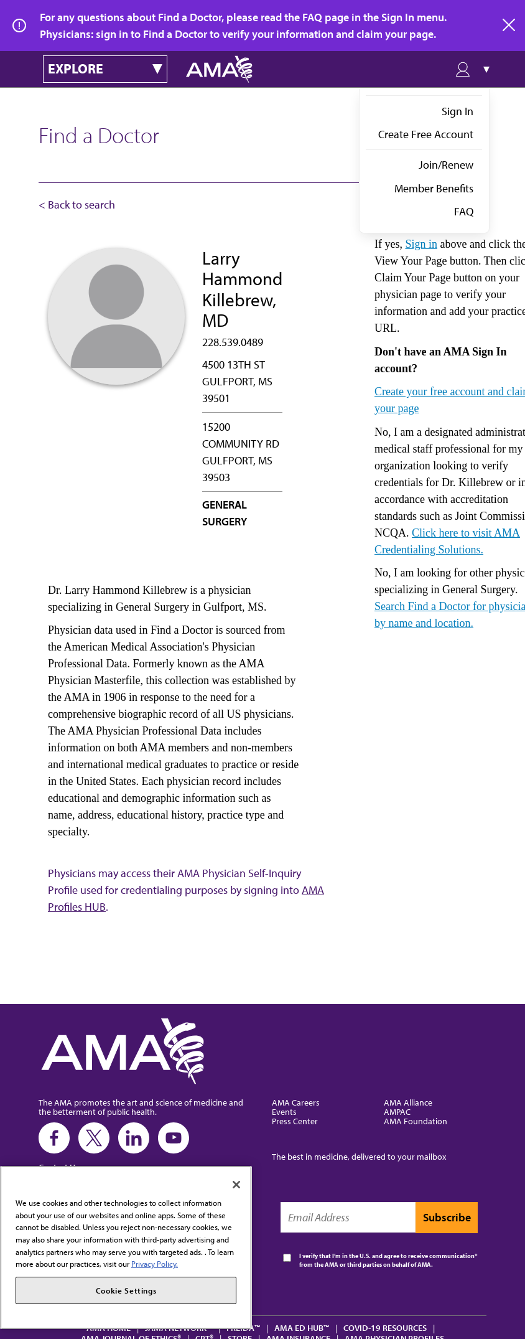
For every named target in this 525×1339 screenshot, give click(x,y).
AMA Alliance (408, 1102)
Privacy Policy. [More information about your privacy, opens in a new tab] (154, 1264)
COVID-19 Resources (385, 1327)
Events (284, 1111)
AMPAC (397, 1111)
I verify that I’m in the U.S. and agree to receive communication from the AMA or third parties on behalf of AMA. (387, 1260)
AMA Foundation (415, 1121)
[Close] (236, 1184)
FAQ (463, 211)
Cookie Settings (126, 1290)
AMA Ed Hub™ (301, 1327)
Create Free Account (425, 134)
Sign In (457, 111)
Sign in (421, 244)
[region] (126, 1247)
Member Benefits (433, 188)
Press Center (295, 1121)
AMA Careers (296, 1102)
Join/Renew (446, 164)
